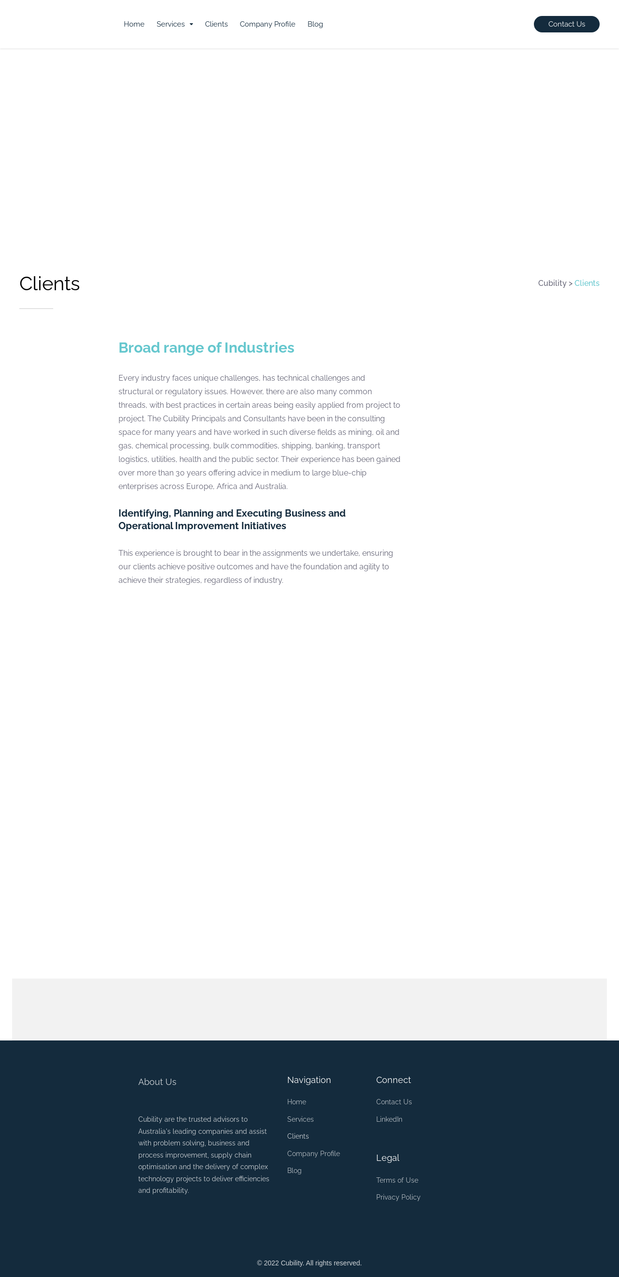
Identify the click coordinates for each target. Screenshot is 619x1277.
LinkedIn (389, 1119)
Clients (216, 24)
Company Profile (267, 24)
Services (171, 24)
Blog (315, 24)
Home (134, 24)
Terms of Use (397, 1180)
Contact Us (394, 1102)
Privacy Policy (398, 1197)
